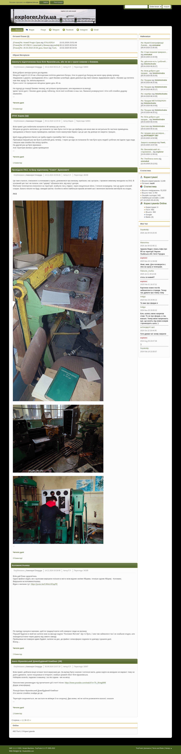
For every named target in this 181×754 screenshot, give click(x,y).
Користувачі (151, 177)
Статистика (145, 171)
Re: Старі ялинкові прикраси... (154, 52)
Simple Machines (28, 748)
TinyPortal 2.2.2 (40, 748)
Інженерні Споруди (34, 67)
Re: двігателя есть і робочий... (154, 61)
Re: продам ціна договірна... (153, 133)
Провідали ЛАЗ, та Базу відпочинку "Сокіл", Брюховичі (40, 170)
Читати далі (18, 103)
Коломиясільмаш (21, 565)
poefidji (56, 45)
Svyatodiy (144, 230)
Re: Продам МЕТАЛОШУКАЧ (153, 101)
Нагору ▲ (168, 748)
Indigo (142, 297)
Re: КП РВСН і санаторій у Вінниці (35, 45)
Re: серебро (146, 94)
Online (16, 725)
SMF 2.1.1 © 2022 (15, 748)
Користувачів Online (155, 203)
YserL (163, 142)
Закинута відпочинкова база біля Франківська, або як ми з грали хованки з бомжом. (55, 62)
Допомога (147, 748)
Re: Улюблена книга (149, 159)
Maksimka (144, 243)
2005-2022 (51, 748)
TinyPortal (139, 748)
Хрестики (145, 126)
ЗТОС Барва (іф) (20, 116)
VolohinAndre (150, 64)
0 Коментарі (17, 109)
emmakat (156, 45)
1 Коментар (17, 163)
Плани (16, 42)
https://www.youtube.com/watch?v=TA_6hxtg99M (85, 683)
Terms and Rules (158, 748)
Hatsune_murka (147, 271)
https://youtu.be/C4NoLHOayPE (44, 584)
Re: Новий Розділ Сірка (30, 42)
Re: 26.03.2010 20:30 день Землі (34, 48)
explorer (160, 152)
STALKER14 (49, 42)
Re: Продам (146, 80)
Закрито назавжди (149, 142)
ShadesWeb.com (28, 751)
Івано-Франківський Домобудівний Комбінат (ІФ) (37, 661)
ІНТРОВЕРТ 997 (151, 135)
